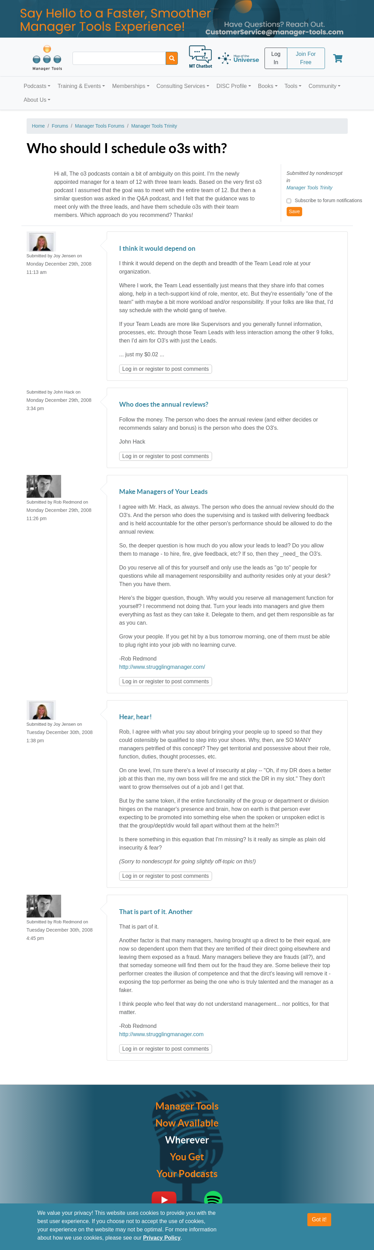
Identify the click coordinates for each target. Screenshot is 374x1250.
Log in (129, 369)
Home (38, 126)
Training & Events (79, 86)
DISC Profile (232, 86)
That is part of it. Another (156, 912)
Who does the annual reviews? (163, 404)
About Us (35, 100)
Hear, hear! (135, 717)
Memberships (128, 86)
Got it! (319, 1220)
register (154, 369)
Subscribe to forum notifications (328, 200)
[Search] (172, 58)
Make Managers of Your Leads (163, 492)
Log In (276, 58)
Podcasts (35, 86)
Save (294, 211)
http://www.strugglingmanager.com (161, 1034)
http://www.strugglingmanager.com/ (162, 667)
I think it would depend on (157, 249)
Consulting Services (180, 86)
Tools (291, 86)
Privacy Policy (162, 1238)
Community (322, 86)
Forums (60, 126)
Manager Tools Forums (99, 126)
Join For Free (306, 58)
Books (265, 86)
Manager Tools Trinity (154, 126)
